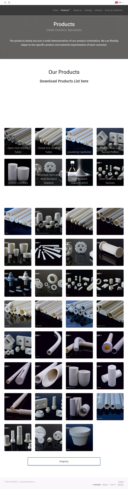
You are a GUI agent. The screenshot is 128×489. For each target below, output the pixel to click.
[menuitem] (45, 10)
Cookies (121, 482)
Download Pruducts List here (64, 81)
